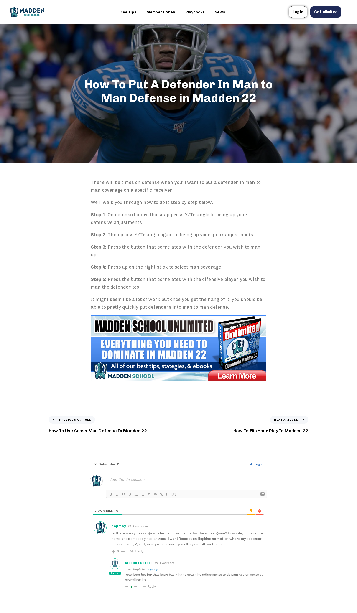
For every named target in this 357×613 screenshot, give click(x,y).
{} (167, 494)
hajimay (152, 569)
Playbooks (195, 12)
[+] (173, 494)
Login (256, 464)
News (220, 12)
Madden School (138, 563)
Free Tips (127, 12)
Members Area (160, 12)
